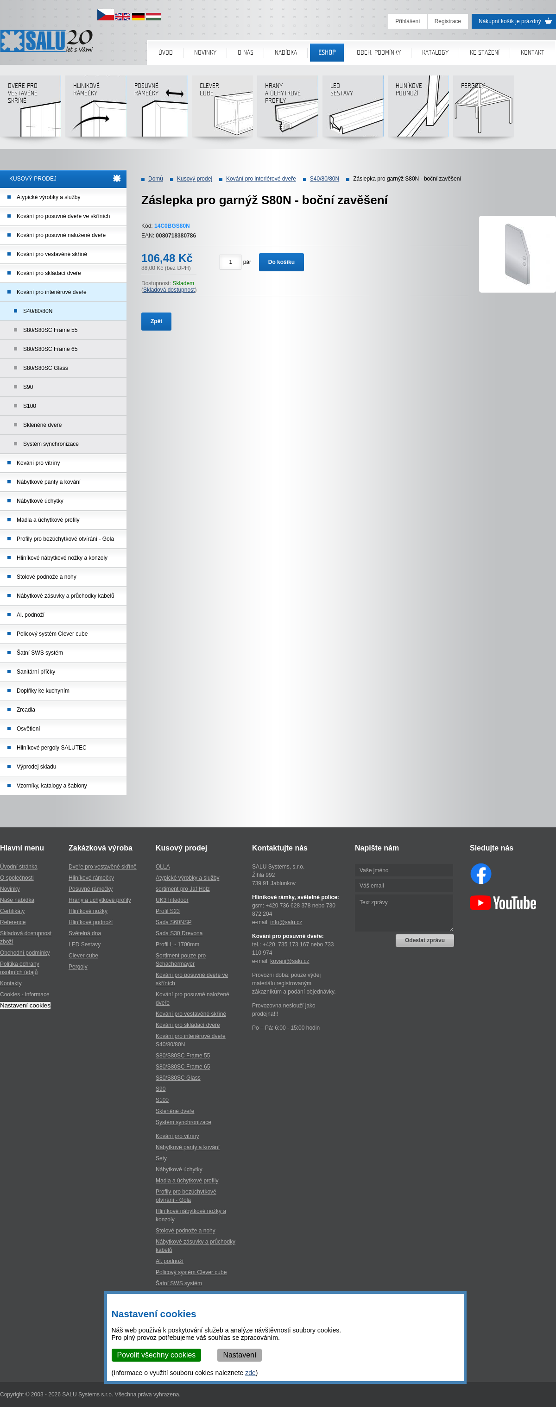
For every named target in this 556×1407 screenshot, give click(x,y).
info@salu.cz (286, 922)
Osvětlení (28, 728)
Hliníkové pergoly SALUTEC (52, 747)
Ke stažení (484, 52)
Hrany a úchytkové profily (100, 900)
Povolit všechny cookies (156, 1355)
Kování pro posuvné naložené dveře (61, 235)
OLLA (163, 866)
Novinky (205, 52)
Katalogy (435, 52)
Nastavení (240, 1355)
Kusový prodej (194, 178)
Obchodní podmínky (25, 953)
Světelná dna (85, 933)
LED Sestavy (85, 944)
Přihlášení (407, 21)
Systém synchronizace (51, 444)
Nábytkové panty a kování (49, 482)
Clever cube (222, 109)
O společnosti (17, 878)
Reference (12, 922)
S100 (29, 406)
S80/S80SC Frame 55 (50, 330)
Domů (155, 178)
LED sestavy (352, 109)
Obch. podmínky (379, 52)
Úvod (165, 52)
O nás (245, 52)
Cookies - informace (25, 994)
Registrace (448, 21)
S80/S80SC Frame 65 (50, 349)
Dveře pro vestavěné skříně (30, 109)
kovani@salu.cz (289, 961)
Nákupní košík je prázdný (510, 21)
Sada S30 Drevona (179, 933)
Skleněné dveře (42, 425)
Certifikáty (12, 911)
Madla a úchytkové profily (48, 520)
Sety (161, 1158)
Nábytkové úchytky (40, 501)
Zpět (156, 321)
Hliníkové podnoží (418, 109)
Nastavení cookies (25, 1005)
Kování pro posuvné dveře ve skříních (63, 216)
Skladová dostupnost (169, 290)
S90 (28, 387)
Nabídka (286, 52)
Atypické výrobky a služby (48, 197)
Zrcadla (26, 710)
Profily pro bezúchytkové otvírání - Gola (65, 539)
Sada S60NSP (173, 922)
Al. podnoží (30, 615)
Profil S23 (168, 911)
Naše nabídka (17, 900)
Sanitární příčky (36, 672)
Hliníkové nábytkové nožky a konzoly (62, 558)
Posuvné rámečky (156, 109)
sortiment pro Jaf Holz (183, 889)
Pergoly (483, 109)
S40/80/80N (37, 311)
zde (251, 1372)
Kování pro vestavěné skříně (52, 254)
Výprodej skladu (36, 766)
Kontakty (11, 983)
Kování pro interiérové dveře (52, 292)
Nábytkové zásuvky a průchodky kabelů (65, 596)
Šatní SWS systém (40, 653)
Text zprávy (404, 913)
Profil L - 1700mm (177, 944)
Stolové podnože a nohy (46, 577)
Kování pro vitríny (38, 463)
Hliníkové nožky (88, 911)
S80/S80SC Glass (45, 368)
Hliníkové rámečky (95, 109)
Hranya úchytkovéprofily (287, 109)
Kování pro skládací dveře (49, 273)
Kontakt (532, 52)
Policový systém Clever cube (52, 634)
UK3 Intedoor (172, 900)
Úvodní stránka (19, 866)
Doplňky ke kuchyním (43, 691)
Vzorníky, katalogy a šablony (52, 785)
